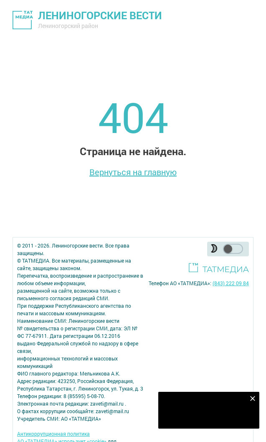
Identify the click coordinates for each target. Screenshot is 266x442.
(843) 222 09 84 (231, 283)
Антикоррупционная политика (53, 433)
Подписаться (204, 416)
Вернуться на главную (133, 171)
